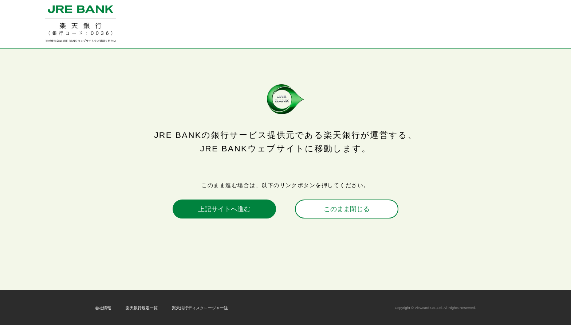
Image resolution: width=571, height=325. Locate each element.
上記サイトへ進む (224, 209)
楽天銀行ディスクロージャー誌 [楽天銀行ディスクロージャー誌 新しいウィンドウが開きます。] (200, 308)
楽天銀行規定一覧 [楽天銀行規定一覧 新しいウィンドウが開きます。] (142, 308)
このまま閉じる (347, 209)
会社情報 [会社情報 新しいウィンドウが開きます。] (103, 308)
